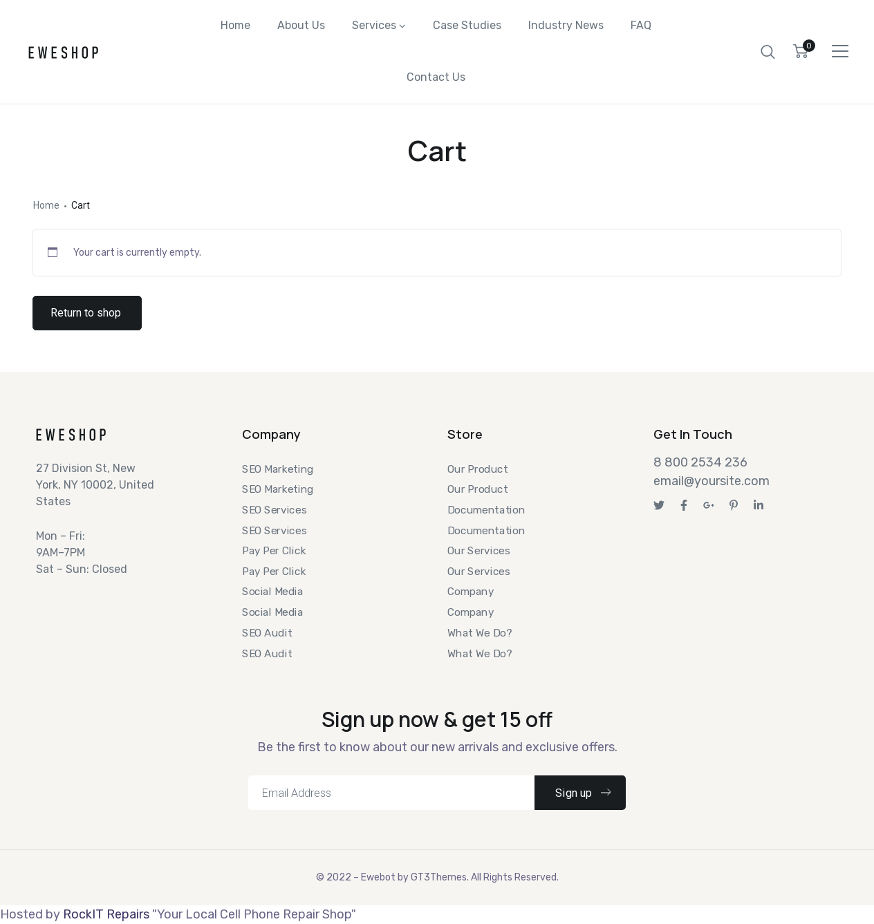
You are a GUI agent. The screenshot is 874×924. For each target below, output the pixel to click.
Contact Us (436, 82)
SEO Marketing (278, 468)
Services (374, 27)
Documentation (486, 510)
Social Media (272, 591)
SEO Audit (267, 633)
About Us (301, 27)
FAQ (641, 27)
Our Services (478, 551)
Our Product (477, 468)
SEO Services (274, 510)
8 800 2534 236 (700, 462)
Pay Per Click (274, 551)
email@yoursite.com (711, 481)
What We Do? (479, 633)
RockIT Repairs (106, 914)
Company (470, 591)
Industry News (566, 27)
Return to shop (85, 319)
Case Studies (467, 27)
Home (235, 27)
